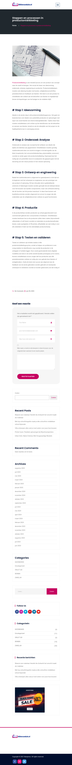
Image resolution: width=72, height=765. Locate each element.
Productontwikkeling (19, 83)
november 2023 (20, 530)
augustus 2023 (20, 538)
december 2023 (20, 526)
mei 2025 (18, 476)
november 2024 (20, 495)
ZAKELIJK (18, 577)
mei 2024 (18, 511)
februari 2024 (19, 522)
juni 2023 (18, 546)
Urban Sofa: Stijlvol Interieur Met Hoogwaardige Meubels (33, 436)
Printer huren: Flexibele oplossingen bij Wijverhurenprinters (34, 432)
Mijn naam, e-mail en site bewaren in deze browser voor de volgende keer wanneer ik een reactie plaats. (35, 349)
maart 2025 (19, 480)
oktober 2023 (19, 534)
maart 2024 (19, 518)
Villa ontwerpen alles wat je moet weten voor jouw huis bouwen (36, 428)
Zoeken (17, 393)
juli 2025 (18, 472)
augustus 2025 (20, 468)
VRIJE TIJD (18, 570)
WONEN (17, 574)
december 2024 (20, 491)
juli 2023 (18, 542)
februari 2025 (19, 484)
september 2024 (20, 503)
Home (14, 25)
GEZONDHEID (19, 562)
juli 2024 (18, 507)
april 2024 (18, 515)
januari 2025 (19, 487)
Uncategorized (19, 566)
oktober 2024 (19, 499)
